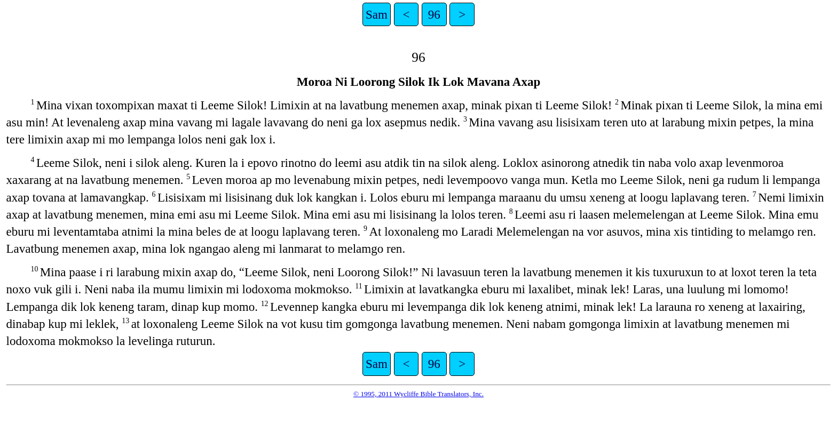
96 (434, 14)
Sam (377, 14)
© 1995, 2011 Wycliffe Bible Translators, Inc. (418, 394)
